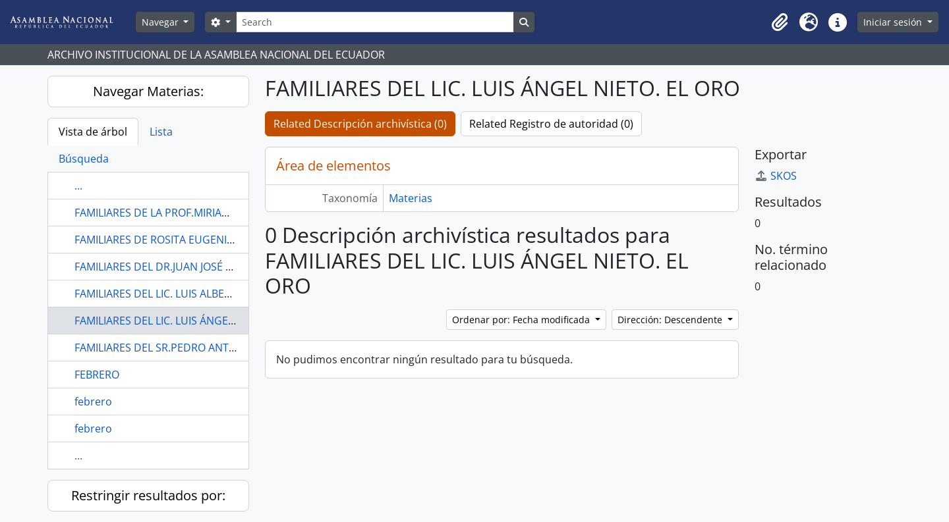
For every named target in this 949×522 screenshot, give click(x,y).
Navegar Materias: (148, 91)
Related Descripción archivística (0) (360, 124)
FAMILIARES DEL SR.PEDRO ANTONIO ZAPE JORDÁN (199, 347)
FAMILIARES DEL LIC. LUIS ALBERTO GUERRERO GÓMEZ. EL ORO (229, 293)
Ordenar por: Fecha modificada (522, 319)
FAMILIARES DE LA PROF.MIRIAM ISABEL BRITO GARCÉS (207, 212)
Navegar (161, 22)
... (78, 185)
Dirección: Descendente (671, 319)
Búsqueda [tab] (84, 158)
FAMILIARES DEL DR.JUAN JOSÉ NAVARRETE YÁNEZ (196, 266)
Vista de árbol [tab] (93, 131)
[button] (779, 22)
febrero (93, 401)
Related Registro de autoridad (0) (551, 124)
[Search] (375, 22)
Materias (410, 198)
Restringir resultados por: (148, 495)
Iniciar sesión (894, 22)
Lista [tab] (161, 131)
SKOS (776, 176)
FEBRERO (96, 374)
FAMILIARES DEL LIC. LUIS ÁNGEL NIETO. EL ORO (191, 320)
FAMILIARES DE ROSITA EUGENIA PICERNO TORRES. (199, 239)
